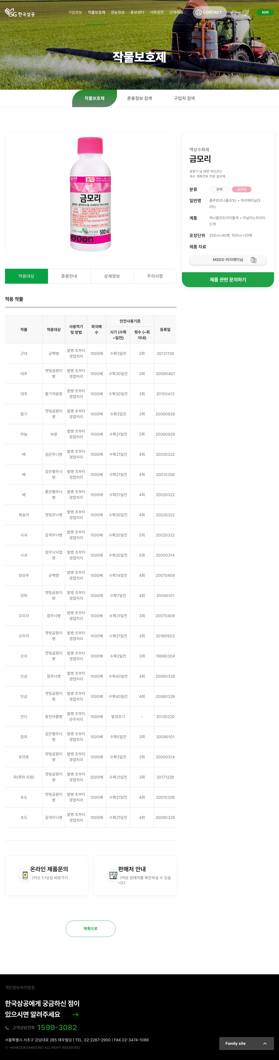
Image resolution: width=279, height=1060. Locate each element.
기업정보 (75, 12)
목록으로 (91, 928)
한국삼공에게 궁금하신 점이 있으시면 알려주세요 (42, 1009)
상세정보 (112, 276)
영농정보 (118, 12)
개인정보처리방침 (20, 987)
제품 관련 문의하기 (228, 280)
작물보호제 (96, 12)
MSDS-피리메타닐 (228, 259)
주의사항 (155, 276)
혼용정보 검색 (139, 98)
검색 (234, 12)
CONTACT (212, 12)
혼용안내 (69, 276)
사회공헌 (157, 12)
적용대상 (26, 276)
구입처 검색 (184, 98)
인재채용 (176, 12)
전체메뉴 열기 (245, 12)
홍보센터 (137, 12)
